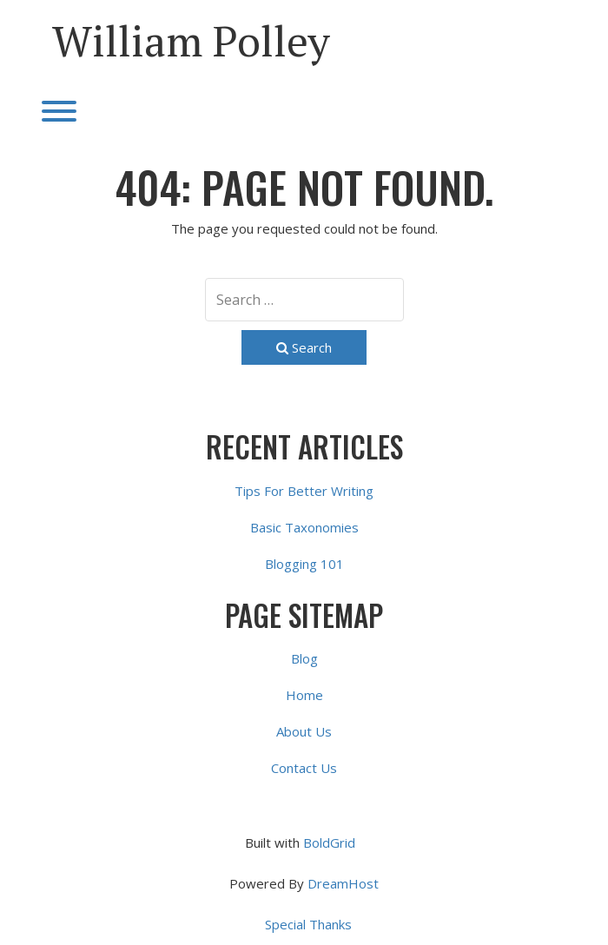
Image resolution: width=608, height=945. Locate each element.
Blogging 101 (304, 563)
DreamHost (343, 883)
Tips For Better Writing (304, 490)
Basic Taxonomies (304, 527)
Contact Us (304, 767)
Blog (304, 658)
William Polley (191, 40)
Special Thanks (308, 924)
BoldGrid (329, 842)
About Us (304, 731)
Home (304, 695)
